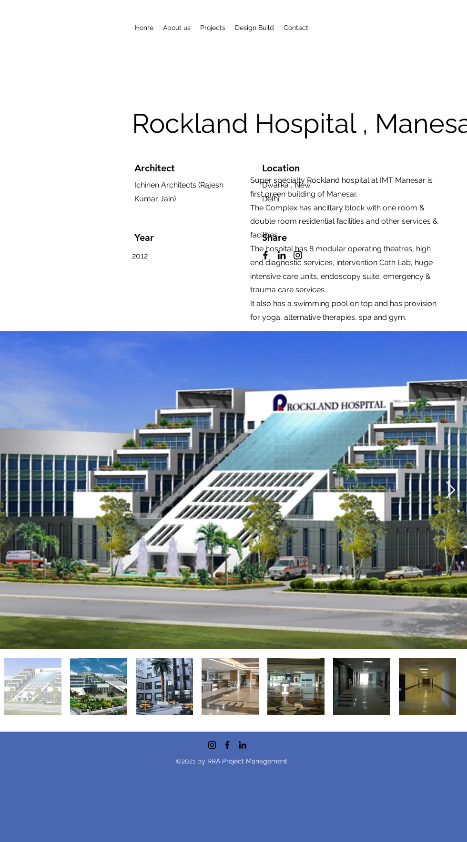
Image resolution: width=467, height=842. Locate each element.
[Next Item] (450, 490)
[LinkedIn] (242, 745)
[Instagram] (212, 745)
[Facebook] (227, 745)
